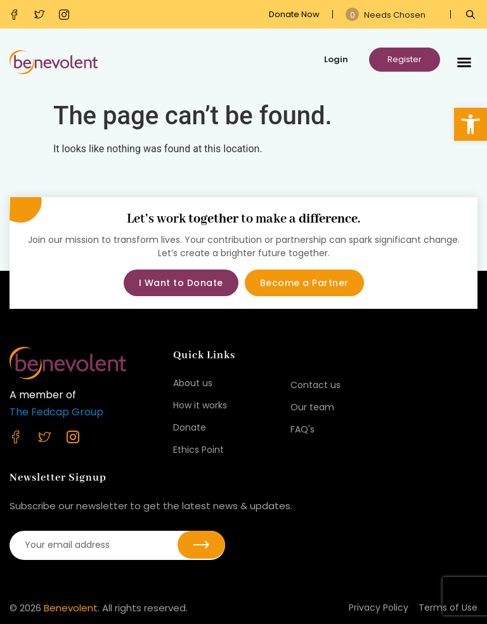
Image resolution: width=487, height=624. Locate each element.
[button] (470, 124)
